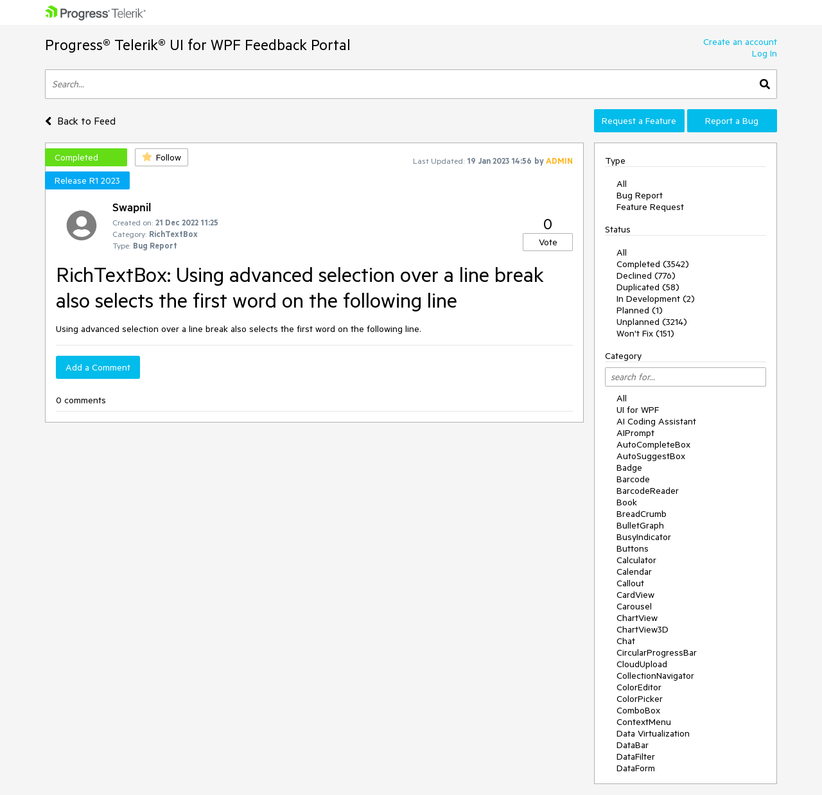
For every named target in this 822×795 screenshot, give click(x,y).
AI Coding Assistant (656, 421)
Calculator (636, 560)
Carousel (634, 606)
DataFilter (635, 756)
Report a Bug (731, 121)
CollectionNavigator (655, 675)
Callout (630, 583)
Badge (629, 467)
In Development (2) (655, 298)
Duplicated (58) (647, 287)
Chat (625, 641)
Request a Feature (639, 121)
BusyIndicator (643, 537)
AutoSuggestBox (650, 456)
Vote (548, 242)
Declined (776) (646, 275)
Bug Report (639, 195)
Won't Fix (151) (645, 333)
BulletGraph (640, 525)
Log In (764, 53)
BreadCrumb (641, 514)
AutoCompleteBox (653, 444)
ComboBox (638, 710)
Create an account (740, 42)
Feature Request (650, 207)
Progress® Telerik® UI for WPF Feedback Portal (198, 44)
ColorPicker (639, 698)
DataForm (635, 768)
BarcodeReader (647, 490)
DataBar (632, 745)
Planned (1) (639, 310)
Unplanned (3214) (651, 322)
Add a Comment (98, 367)
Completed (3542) (652, 264)
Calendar (634, 571)
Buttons (632, 548)
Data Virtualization (653, 733)
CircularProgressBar (656, 652)
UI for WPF (637, 409)
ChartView (637, 618)
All (621, 183)
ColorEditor (638, 687)
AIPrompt (635, 433)
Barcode (633, 479)
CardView (635, 594)
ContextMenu (643, 722)
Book (626, 502)
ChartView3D (642, 629)
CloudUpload (641, 664)
